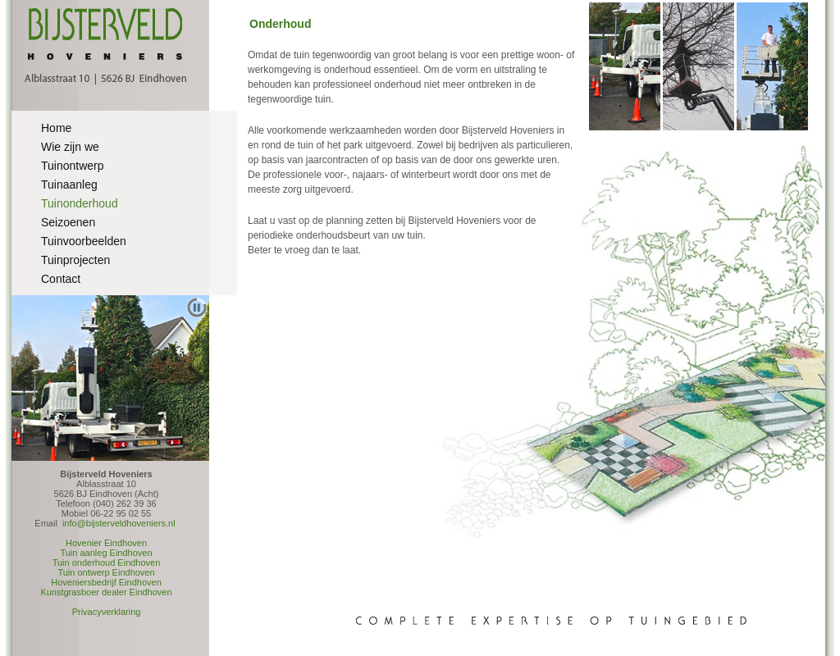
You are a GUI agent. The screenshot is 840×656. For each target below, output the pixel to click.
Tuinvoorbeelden (83, 241)
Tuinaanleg (69, 184)
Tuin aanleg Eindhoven (106, 553)
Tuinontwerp (72, 165)
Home (56, 127)
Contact (60, 278)
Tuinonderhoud (79, 203)
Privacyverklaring (106, 612)
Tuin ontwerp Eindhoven (105, 572)
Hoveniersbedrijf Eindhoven (106, 582)
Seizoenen (68, 222)
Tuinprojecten (75, 259)
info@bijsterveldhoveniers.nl (119, 523)
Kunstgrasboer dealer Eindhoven (105, 592)
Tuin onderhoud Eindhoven (106, 562)
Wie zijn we (70, 146)
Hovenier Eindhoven (106, 543)
